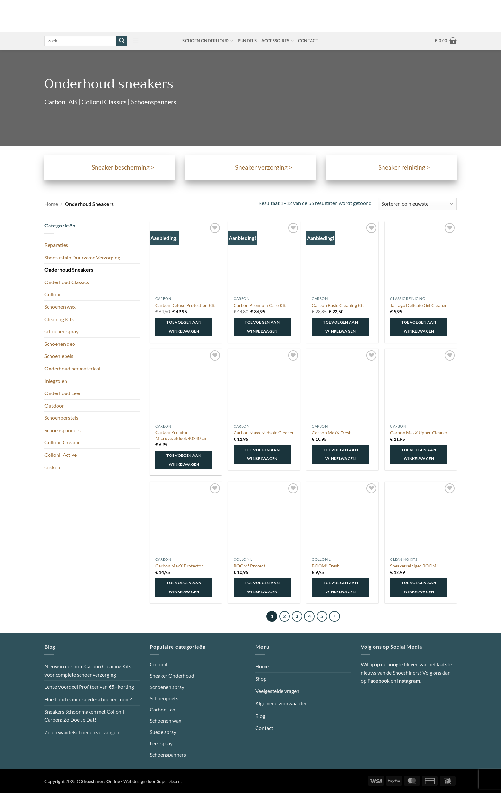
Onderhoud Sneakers (68, 269)
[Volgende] (334, 616)
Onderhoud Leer (62, 393)
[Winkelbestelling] (417, 204)
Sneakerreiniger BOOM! (414, 565)
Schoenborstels (61, 418)
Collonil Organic (62, 442)
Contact (308, 40)
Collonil (53, 294)
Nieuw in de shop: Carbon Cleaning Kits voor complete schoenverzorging (87, 670)
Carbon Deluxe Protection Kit (185, 305)
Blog (260, 716)
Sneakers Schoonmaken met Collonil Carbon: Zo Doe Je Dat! (84, 716)
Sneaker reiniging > (404, 167)
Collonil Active (60, 455)
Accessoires (277, 41)
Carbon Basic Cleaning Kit (338, 305)
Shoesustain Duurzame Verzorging (82, 257)
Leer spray (161, 743)
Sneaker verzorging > (263, 167)
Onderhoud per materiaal (72, 368)
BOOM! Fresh (326, 565)
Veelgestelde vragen (277, 691)
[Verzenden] (121, 41)
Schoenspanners (62, 430)
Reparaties (56, 245)
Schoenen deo (59, 344)
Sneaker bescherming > (123, 167)
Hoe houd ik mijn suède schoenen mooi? (88, 699)
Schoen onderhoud (207, 41)
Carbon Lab (162, 709)
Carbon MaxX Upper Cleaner (419, 432)
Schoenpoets (164, 698)
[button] (135, 41)
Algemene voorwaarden (281, 703)
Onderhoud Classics (66, 282)
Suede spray (163, 732)
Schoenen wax (60, 307)
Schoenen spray (167, 687)
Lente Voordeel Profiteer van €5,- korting (89, 687)
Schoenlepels (58, 356)
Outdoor (54, 405)
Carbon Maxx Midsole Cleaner (264, 432)
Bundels (247, 40)
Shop (260, 679)
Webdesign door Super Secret (152, 781)
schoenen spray (61, 331)
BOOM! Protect (249, 565)
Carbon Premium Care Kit (260, 305)
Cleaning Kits (59, 319)
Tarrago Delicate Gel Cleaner (418, 305)
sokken (52, 467)
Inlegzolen (55, 381)
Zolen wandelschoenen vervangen (81, 732)
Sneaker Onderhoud (172, 675)
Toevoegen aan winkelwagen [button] (183, 326)
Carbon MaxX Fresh (331, 432)
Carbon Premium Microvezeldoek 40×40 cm (181, 435)
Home (51, 204)
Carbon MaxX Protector (179, 565)
